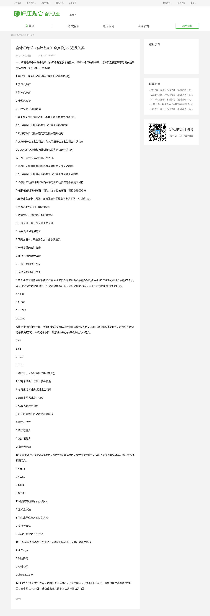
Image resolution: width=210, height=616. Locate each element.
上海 (72, 15)
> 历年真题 (19, 35)
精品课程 (187, 25)
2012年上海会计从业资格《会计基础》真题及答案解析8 (172, 95)
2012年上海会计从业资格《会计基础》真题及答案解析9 (172, 109)
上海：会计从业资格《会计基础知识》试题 (172, 104)
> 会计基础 (29, 35)
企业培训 (72, 3)
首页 (31, 25)
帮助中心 (60, 3)
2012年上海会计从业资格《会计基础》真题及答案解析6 (172, 99)
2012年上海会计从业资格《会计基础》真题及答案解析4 (172, 90)
